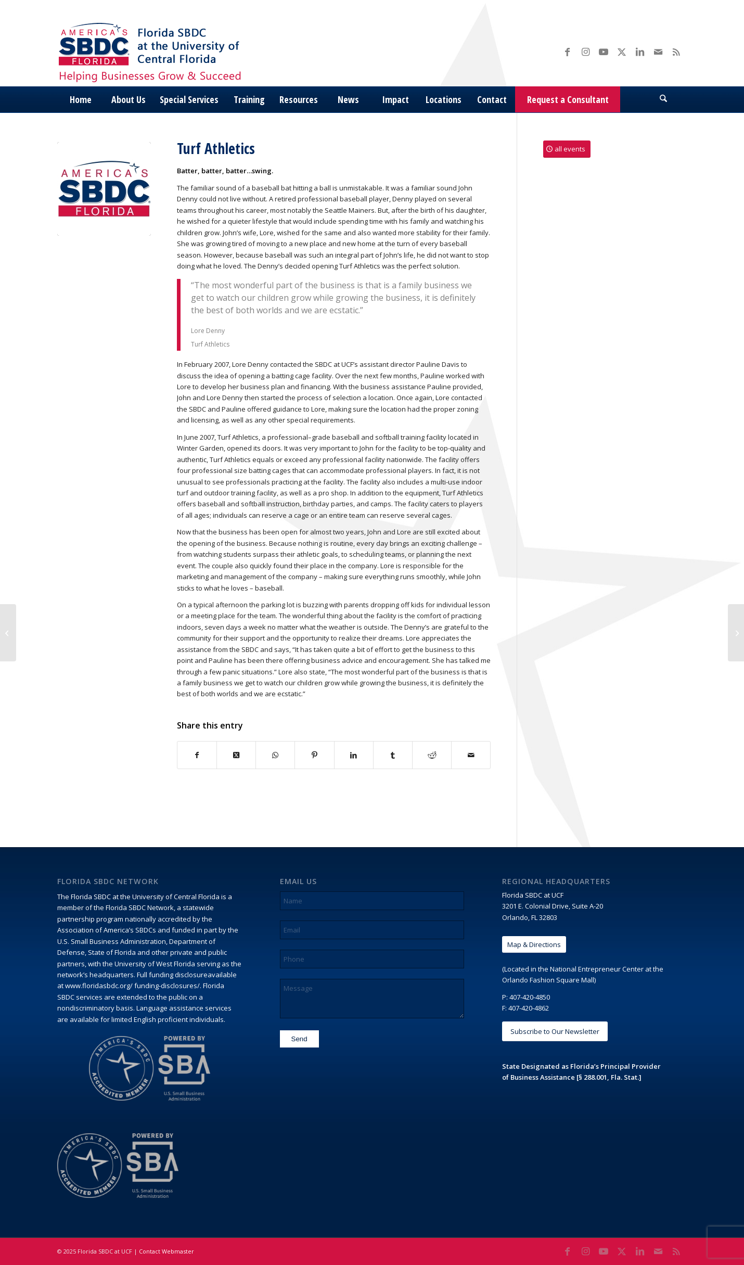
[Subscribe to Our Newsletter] (555, 1031)
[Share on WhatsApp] (275, 755)
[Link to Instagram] (585, 51)
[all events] (567, 149)
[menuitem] (80, 99)
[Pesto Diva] (8, 632)
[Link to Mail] (658, 51)
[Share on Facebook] (196, 755)
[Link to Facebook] (567, 51)
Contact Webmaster (166, 1251)
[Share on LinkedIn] (354, 755)
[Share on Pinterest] (314, 755)
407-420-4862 (528, 1008)
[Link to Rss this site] (676, 51)
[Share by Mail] (471, 755)
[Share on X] (236, 755)
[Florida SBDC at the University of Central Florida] (152, 51)
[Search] (663, 99)
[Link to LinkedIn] (640, 51)
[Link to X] (622, 51)
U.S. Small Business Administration (111, 941)
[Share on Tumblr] (393, 755)
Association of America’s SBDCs (106, 930)
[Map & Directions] (534, 944)
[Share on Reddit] (432, 755)
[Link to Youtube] (603, 51)
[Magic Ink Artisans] (736, 632)
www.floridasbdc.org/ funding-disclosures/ (132, 985)
